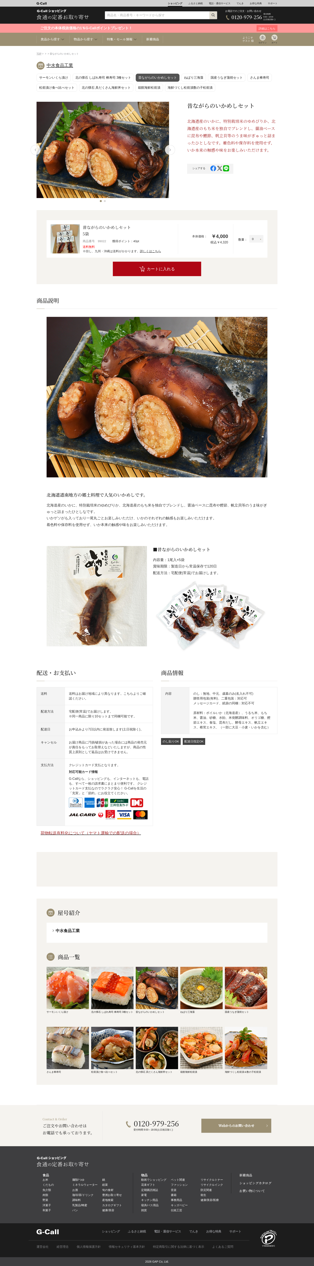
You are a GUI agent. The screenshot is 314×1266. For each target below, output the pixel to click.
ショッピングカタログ (255, 1183)
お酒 (75, 1190)
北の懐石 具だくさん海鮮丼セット (106, 87)
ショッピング (175, 3)
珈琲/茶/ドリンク (83, 1195)
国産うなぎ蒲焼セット (227, 77)
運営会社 (43, 1246)
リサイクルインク (212, 1184)
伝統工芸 (176, 1210)
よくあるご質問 (222, 1246)
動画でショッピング (153, 1179)
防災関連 (206, 1190)
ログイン (263, 43)
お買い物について (252, 1191)
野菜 (45, 1200)
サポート (272, 3)
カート (274, 43)
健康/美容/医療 (210, 1200)
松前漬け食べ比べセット (56, 87)
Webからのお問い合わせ (236, 1125)
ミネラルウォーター (85, 1184)
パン (75, 1210)
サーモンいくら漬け (53, 77)
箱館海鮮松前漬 (149, 87)
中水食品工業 (60, 65)
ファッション (179, 1184)
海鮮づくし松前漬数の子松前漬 (190, 87)
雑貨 (144, 1210)
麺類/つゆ (78, 1179)
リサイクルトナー (212, 1179)
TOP (39, 53)
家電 (144, 1195)
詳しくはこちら (150, 251)
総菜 (105, 1184)
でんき (240, 3)
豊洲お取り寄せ (112, 1195)
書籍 (173, 1195)
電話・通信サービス (219, 3)
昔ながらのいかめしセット (157, 77)
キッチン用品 (149, 1200)
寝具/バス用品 (150, 1205)
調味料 (76, 1200)
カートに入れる (161, 269)
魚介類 (47, 1190)
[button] (101, 201)
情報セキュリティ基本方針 (127, 1246)
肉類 (45, 1195)
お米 (45, 1179)
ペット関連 (178, 1179)
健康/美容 (108, 1210)
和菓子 (47, 1210)
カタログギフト (112, 1205)
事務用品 (176, 1200)
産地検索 (107, 1200)
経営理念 (63, 1246)
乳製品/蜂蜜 (79, 1205)
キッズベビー (179, 1205)
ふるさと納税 (195, 3)
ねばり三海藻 (193, 77)
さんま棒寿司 (259, 77)
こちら (128, 693)
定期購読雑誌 (149, 1190)
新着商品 (152, 39)
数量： (242, 239)
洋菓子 (47, 1205)
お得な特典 (256, 3)
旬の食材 (107, 1190)
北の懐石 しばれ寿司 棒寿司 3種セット (103, 77)
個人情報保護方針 (89, 1246)
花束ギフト (148, 1184)
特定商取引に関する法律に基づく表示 (178, 1246)
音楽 (173, 1190)
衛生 (203, 1195)
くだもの (48, 1184)
